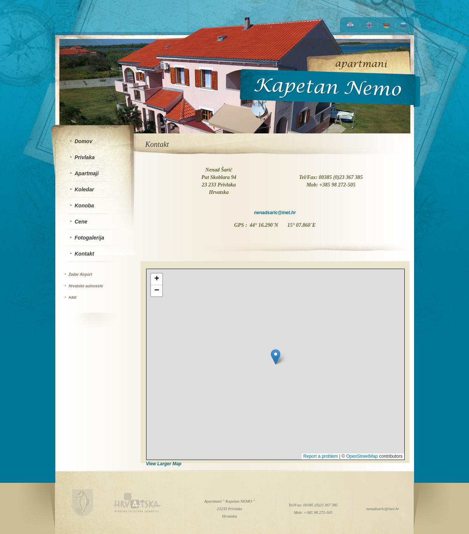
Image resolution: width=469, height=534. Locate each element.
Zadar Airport (80, 274)
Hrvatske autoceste (86, 286)
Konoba (84, 206)
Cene (81, 222)
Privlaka (85, 157)
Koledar (84, 189)
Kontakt (84, 254)
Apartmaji (87, 173)
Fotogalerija (89, 238)
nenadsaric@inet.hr (275, 212)
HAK (73, 298)
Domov (83, 141)
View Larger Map (164, 463)
